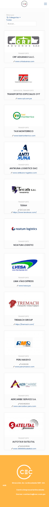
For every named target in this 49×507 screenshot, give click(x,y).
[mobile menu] (45, 4)
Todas (9, 20)
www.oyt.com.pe (25, 98)
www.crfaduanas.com (24, 61)
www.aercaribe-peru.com (24, 406)
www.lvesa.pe (25, 285)
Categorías (13, 17)
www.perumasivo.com (24, 366)
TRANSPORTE (23, 53)
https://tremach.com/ (24, 324)
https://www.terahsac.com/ (25, 212)
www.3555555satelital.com (24, 448)
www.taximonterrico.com (24, 135)
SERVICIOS (17, 90)
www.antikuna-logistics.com (25, 173)
